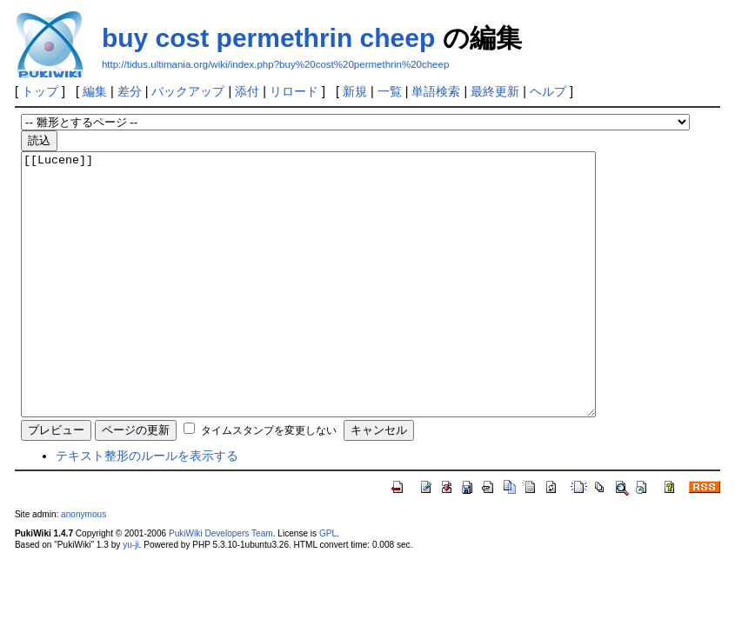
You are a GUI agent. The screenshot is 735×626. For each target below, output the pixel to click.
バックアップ (187, 91)
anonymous (83, 566)
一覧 (390, 91)
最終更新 (495, 91)
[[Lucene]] (343, 310)
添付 (247, 91)
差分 (129, 91)
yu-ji (130, 597)
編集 (95, 91)
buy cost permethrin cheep (268, 37)
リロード (294, 91)
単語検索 (435, 91)
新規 (355, 91)
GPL (328, 585)
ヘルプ (548, 91)
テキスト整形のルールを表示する (147, 508)
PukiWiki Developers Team (221, 585)
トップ (40, 91)
